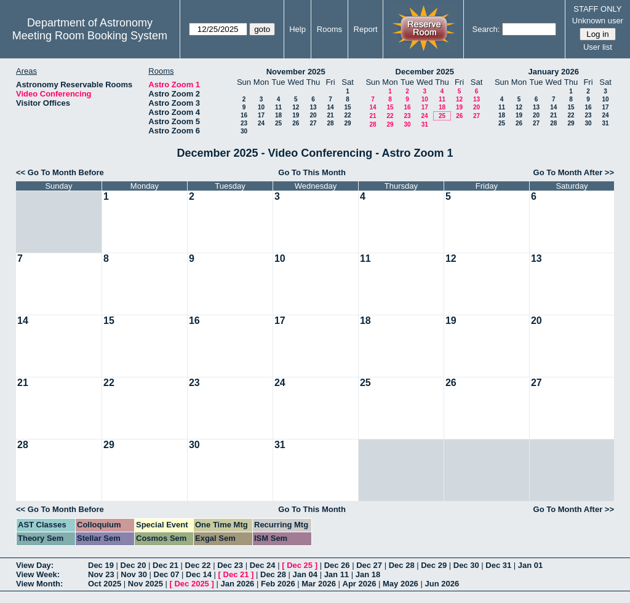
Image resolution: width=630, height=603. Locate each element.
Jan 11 (336, 574)
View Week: (38, 574)
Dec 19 (101, 565)
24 (261, 123)
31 (424, 124)
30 (244, 131)
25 (278, 123)
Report (366, 29)
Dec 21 (165, 565)
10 (261, 107)
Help (297, 29)
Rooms (329, 29)
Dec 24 (263, 565)
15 (347, 107)
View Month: (39, 583)
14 (330, 107)
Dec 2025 (191, 583)
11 (278, 107)
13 (312, 107)
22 (347, 115)
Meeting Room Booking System (89, 36)
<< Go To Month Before (60, 172)
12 (295, 107)
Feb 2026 (278, 583)
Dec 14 (199, 574)
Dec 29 (434, 565)
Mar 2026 (318, 583)
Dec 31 (498, 565)
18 (278, 115)
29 (347, 123)
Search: (486, 29)
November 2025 (295, 71)
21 (330, 115)
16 (244, 115)
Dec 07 (167, 574)
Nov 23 (101, 574)
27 (312, 123)
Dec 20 (133, 565)
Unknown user (597, 20)
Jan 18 (368, 574)
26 (295, 123)
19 (295, 115)
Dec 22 (198, 565)
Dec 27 (369, 565)
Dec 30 (466, 565)
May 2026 (400, 583)
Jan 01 (530, 565)
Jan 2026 (237, 583)
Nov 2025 (145, 583)
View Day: (35, 565)
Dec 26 (337, 565)
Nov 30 (134, 574)
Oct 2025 (104, 583)
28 (330, 123)
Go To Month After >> (573, 172)
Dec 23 (230, 565)
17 (261, 115)
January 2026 (553, 71)
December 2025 (425, 71)
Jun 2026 (442, 583)
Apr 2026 (360, 583)
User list (597, 47)
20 (312, 115)
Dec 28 (402, 565)
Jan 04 (305, 574)
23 (244, 123)
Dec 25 (300, 565)
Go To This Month (312, 172)
